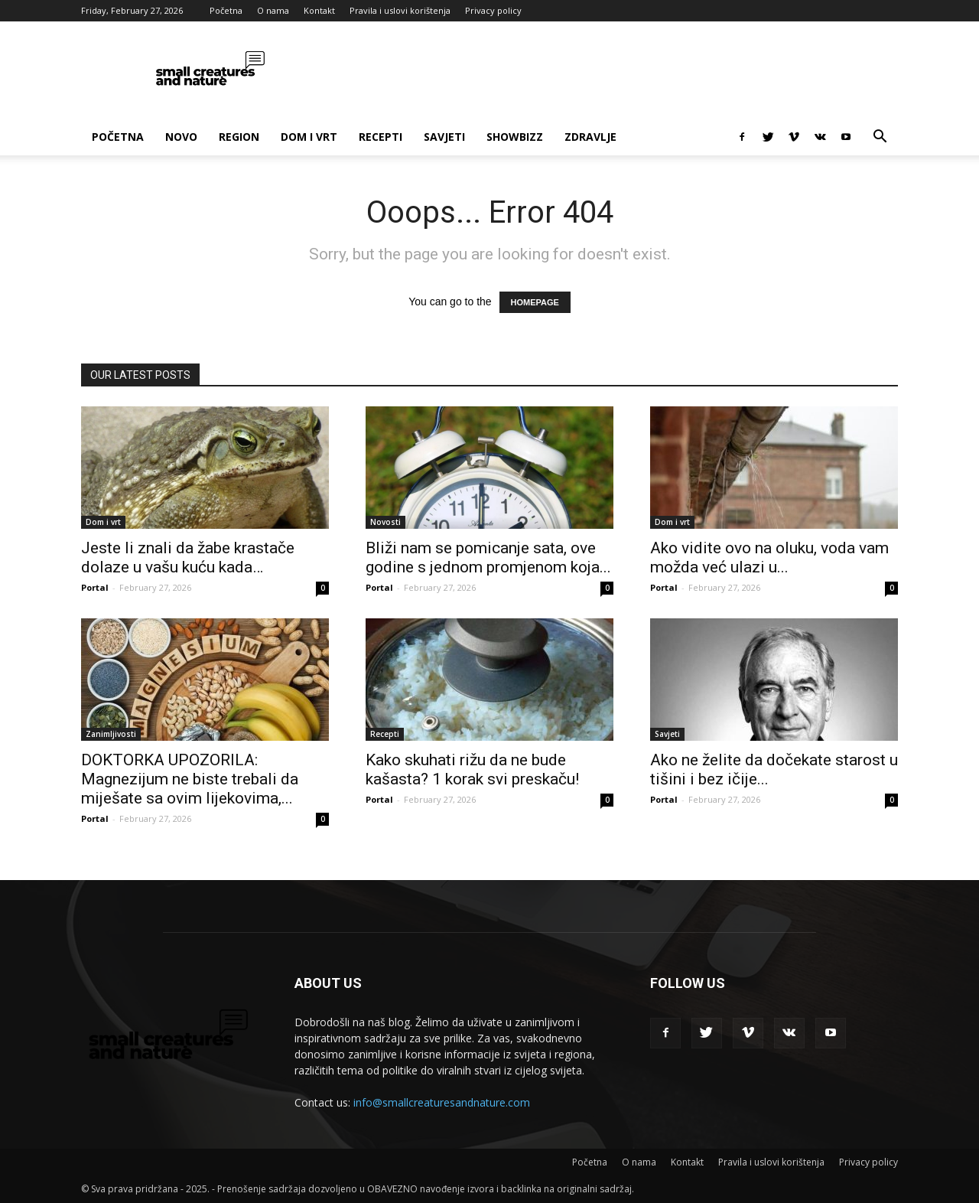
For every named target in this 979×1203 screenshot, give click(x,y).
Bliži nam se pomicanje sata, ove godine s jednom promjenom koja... (488, 557)
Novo (181, 136)
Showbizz (514, 136)
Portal (95, 587)
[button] (879, 138)
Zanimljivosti (111, 734)
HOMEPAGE (535, 302)
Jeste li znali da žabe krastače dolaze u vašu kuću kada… (187, 557)
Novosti (385, 522)
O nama (273, 10)
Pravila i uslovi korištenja (400, 10)
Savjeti (444, 136)
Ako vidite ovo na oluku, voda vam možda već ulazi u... (769, 557)
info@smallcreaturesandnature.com (441, 1102)
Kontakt (319, 10)
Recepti (380, 136)
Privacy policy (493, 10)
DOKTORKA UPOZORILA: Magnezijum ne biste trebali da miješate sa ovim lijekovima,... (189, 779)
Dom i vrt (309, 136)
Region (239, 136)
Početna (226, 10)
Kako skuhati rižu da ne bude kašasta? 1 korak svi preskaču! (472, 769)
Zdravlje (590, 136)
